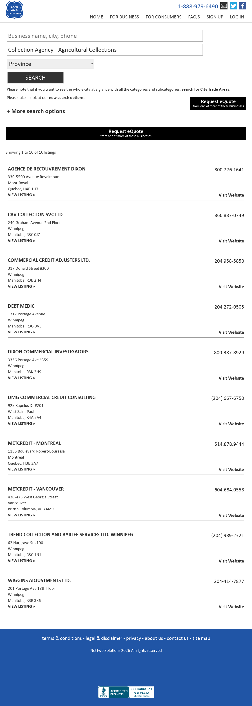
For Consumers (163, 17)
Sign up (215, 17)
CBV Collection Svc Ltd (35, 214)
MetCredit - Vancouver (36, 489)
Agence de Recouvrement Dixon (46, 169)
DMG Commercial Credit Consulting (52, 397)
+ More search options (36, 111)
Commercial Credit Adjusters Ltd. (49, 260)
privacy (133, 638)
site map (201, 638)
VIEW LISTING (20, 195)
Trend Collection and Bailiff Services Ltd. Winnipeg (70, 534)
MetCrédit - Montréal (34, 443)
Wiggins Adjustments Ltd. (39, 580)
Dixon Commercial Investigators (48, 351)
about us (154, 638)
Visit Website (231, 195)
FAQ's (194, 17)
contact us (178, 638)
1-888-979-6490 (198, 6)
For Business (124, 17)
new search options (66, 97)
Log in (237, 17)
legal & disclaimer (104, 638)
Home (96, 17)
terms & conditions (62, 638)
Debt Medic (21, 306)
